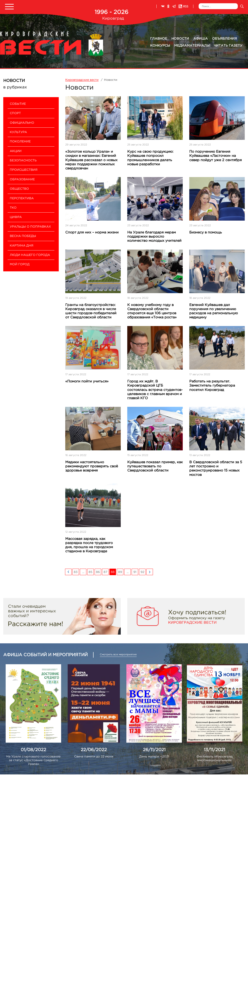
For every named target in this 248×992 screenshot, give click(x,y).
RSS (183, 6)
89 (120, 572)
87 (105, 572)
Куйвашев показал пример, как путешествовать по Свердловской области (155, 466)
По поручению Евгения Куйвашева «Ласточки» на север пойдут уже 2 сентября (215, 156)
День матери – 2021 (154, 756)
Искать (242, 6)
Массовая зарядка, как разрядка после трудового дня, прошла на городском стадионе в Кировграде (89, 545)
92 (142, 572)
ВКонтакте (162, 6)
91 (134, 572)
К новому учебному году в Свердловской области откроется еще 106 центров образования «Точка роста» (152, 311)
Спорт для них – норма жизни (92, 232)
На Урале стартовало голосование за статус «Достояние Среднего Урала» (33, 760)
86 (98, 572)
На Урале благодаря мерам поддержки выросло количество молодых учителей (154, 236)
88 (113, 572)
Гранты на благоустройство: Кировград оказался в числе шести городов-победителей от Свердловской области (90, 311)
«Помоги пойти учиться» (87, 381)
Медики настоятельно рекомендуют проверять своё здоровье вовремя (91, 466)
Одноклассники (168, 6)
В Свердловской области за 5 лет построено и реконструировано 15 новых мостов (215, 469)
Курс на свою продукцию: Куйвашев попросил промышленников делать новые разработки (150, 158)
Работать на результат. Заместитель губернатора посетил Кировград (212, 385)
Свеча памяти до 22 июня (93, 756)
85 (90, 572)
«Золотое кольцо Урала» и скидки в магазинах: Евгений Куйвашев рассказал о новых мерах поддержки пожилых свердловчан (91, 160)
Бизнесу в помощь (205, 232)
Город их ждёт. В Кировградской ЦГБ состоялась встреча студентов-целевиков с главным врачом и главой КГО (155, 390)
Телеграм (174, 6)
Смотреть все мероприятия (118, 654)
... (83, 572)
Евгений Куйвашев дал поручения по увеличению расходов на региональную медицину (213, 311)
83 (76, 572)
